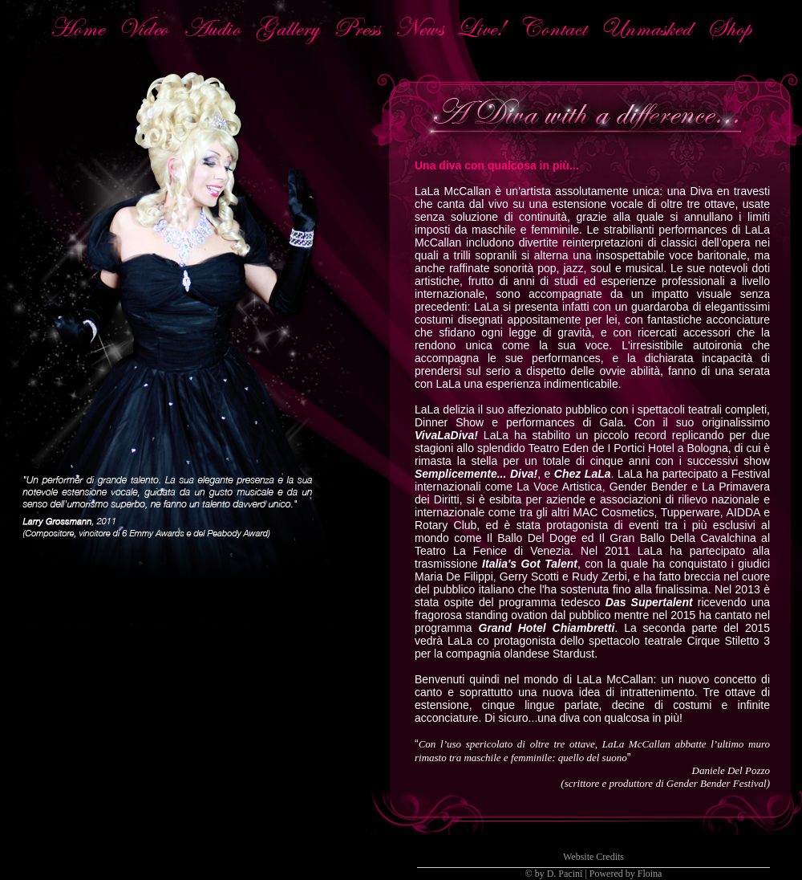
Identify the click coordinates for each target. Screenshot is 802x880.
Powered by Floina (625, 873)
